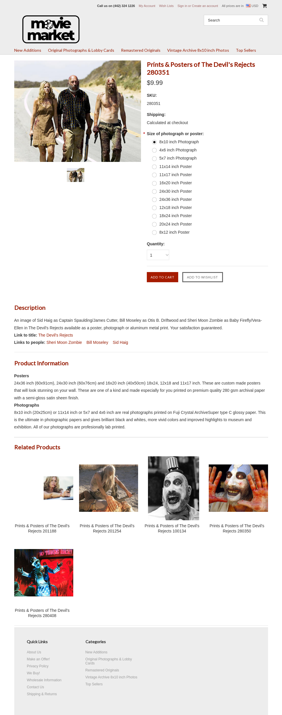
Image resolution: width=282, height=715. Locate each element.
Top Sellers (246, 50)
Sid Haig (120, 342)
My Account (147, 6)
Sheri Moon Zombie (64, 342)
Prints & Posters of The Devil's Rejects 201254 (107, 528)
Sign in (182, 6)
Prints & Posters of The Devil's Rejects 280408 (42, 613)
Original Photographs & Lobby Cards (81, 50)
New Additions (27, 50)
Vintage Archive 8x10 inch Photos (198, 50)
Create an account (205, 6)
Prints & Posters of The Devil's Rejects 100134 (171, 528)
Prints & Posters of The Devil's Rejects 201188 (42, 528)
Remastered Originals (140, 50)
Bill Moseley (97, 342)
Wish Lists (166, 6)
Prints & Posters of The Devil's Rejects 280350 (237, 528)
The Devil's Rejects (55, 335)
